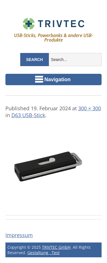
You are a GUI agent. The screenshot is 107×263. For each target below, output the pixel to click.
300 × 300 (89, 108)
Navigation (53, 79)
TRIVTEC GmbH (56, 247)
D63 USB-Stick (28, 115)
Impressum (19, 235)
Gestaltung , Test (43, 252)
